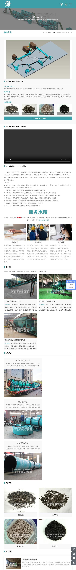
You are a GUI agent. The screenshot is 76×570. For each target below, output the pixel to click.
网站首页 (37, 553)
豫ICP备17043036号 (26, 566)
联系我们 (37, 564)
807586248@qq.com (14, 553)
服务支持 (50, 561)
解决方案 (50, 558)
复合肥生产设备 (50, 32)
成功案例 (50, 556)
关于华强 (50, 553)
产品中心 (37, 556)
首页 (44, 32)
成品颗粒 (37, 558)
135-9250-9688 (44, 220)
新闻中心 (37, 561)
